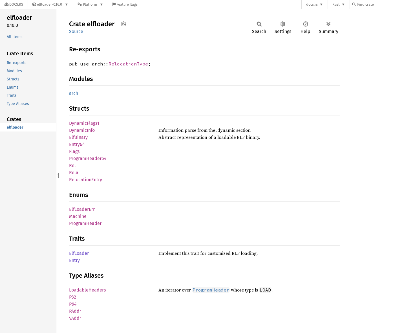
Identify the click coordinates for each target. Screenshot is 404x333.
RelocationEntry (85, 179)
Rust (336, 4)
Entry (74, 260)
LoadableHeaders (87, 290)
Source (76, 31)
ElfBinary (78, 137)
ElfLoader (79, 253)
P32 (72, 297)
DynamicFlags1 (84, 123)
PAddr (75, 311)
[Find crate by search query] (380, 4)
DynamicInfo (82, 130)
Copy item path (123, 24)
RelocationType (128, 64)
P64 (73, 304)
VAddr (75, 318)
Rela (73, 172)
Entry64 (77, 144)
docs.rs (312, 4)
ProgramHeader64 (88, 158)
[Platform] (90, 4)
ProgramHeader (85, 223)
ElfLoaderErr (82, 209)
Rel (72, 165)
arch (73, 93)
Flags (74, 151)
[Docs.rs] (14, 4)
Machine (78, 216)
